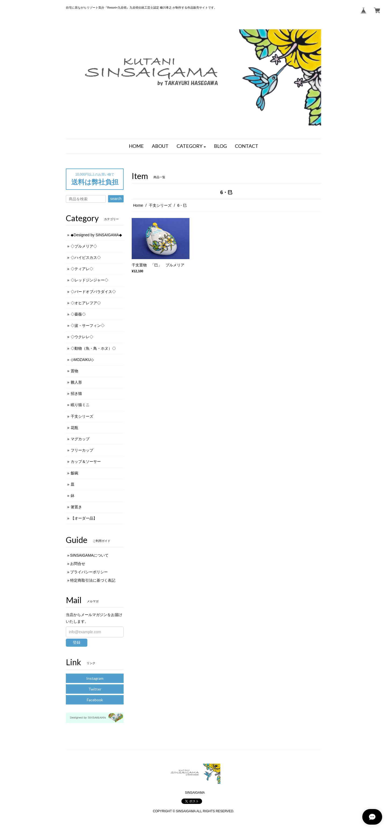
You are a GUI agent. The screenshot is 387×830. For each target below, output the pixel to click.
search (115, 198)
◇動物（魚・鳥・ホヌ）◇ (93, 348)
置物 (74, 371)
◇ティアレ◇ (82, 269)
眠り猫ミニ (80, 405)
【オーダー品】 (84, 518)
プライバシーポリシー (89, 572)
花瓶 (74, 427)
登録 (76, 642)
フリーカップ (82, 450)
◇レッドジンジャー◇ (89, 280)
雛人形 (76, 382)
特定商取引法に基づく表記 (92, 580)
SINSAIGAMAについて (89, 555)
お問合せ (77, 563)
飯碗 (74, 473)
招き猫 (76, 393)
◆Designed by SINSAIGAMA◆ (96, 235)
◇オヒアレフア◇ (86, 303)
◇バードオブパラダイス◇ (93, 291)
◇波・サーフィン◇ (88, 325)
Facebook (95, 699)
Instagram (94, 678)
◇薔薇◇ (78, 314)
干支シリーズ (160, 205)
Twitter (94, 689)
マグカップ (80, 439)
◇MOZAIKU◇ (82, 359)
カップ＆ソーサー (86, 461)
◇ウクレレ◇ (82, 337)
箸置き (76, 507)
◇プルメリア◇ (84, 246)
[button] (191, 146)
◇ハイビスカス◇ (86, 257)
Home (138, 205)
